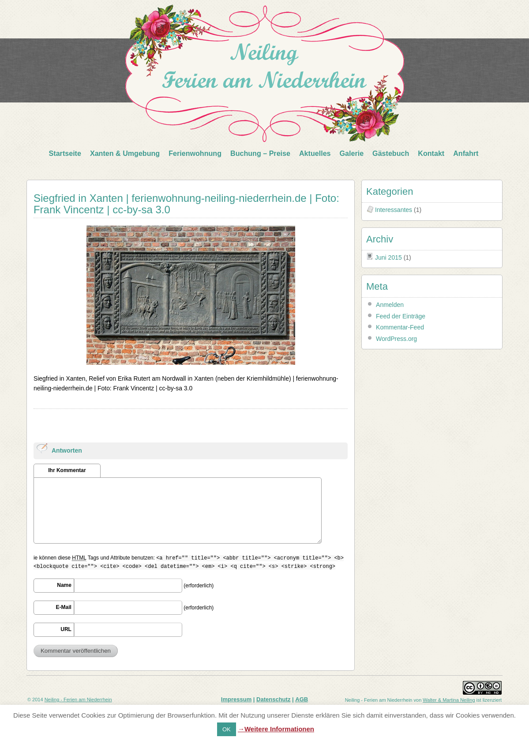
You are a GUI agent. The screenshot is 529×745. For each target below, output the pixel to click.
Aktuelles (315, 153)
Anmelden (390, 304)
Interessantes (393, 209)
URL (65, 629)
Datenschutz (273, 699)
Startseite (65, 153)
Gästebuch (390, 153)
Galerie (352, 153)
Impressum (236, 699)
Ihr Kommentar (67, 470)
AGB (301, 699)
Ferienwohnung (195, 153)
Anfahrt (465, 153)
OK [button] (226, 729)
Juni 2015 (388, 257)
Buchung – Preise (260, 153)
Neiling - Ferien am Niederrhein (78, 699)
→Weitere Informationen (276, 729)
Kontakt (431, 153)
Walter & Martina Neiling (449, 700)
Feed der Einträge (400, 316)
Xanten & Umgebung (125, 153)
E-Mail (63, 607)
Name (64, 585)
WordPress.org (396, 338)
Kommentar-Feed (400, 327)
